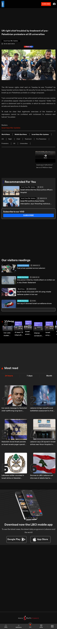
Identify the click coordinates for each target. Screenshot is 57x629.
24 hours (9, 376)
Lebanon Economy (23, 265)
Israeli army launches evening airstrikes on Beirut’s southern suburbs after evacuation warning (50, 334)
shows (41, 626)
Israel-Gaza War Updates (28, 187)
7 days (29, 376)
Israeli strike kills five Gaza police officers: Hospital (36, 191)
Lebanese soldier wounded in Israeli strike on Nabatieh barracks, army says (13, 477)
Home (6, 626)
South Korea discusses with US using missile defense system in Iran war (34, 293)
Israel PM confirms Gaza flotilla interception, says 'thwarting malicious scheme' (35, 202)
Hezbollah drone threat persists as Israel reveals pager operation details (14, 443)
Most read (11, 368)
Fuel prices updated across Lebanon (31, 268)
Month (49, 376)
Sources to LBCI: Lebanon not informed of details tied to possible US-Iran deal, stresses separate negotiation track (42, 477)
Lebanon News (17, 323)
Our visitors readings (16, 260)
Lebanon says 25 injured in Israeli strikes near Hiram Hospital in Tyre (42, 443)
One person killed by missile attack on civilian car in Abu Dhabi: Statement (36, 281)
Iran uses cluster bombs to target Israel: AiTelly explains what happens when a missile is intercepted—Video (8, 334)
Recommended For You (20, 182)
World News (21, 289)
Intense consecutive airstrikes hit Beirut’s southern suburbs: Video (38, 334)
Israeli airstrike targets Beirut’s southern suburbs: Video (28, 333)
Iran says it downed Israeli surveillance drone (34, 303)
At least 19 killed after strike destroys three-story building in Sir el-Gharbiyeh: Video (19, 334)
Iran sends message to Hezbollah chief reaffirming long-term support (14, 409)
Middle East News (23, 277)
